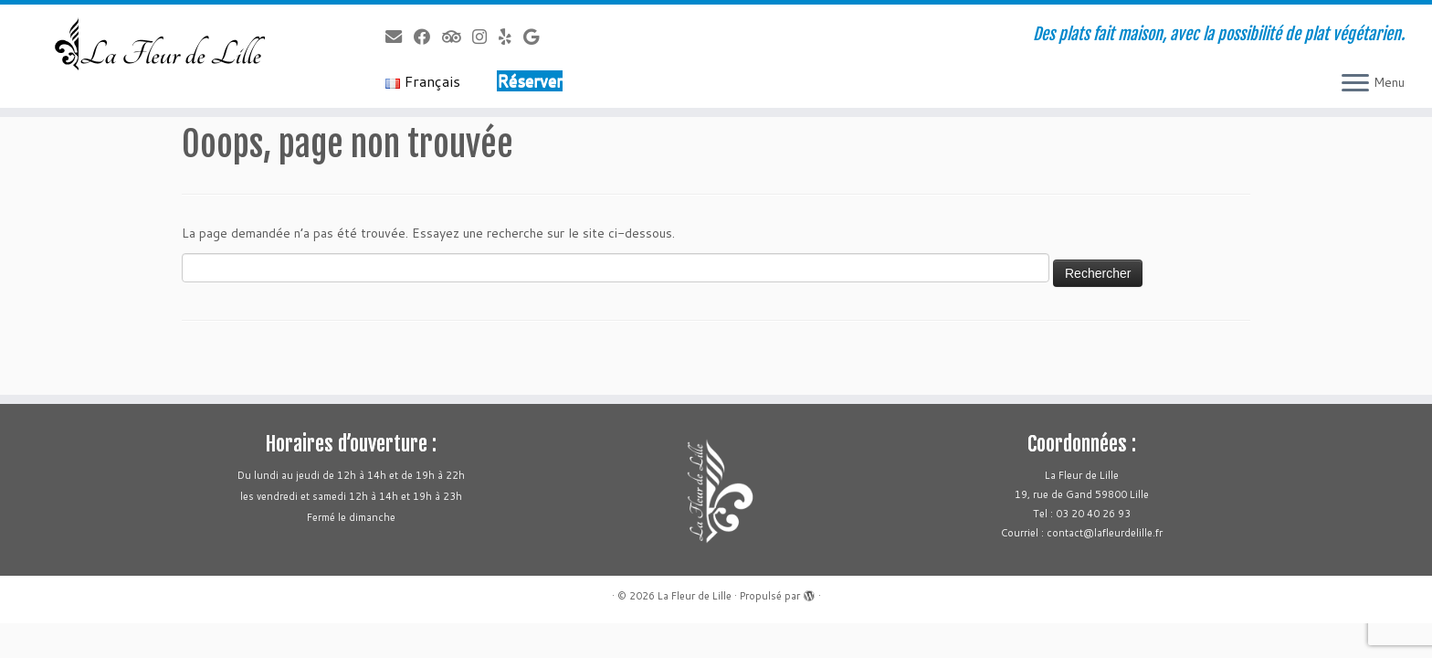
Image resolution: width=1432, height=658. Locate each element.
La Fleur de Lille (695, 596)
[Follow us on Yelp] (511, 36)
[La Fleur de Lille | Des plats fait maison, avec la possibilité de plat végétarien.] (165, 45)
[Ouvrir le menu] (1355, 84)
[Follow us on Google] (537, 36)
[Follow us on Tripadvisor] (457, 36)
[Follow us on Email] (399, 36)
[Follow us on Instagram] (485, 36)
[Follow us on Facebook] (428, 36)
